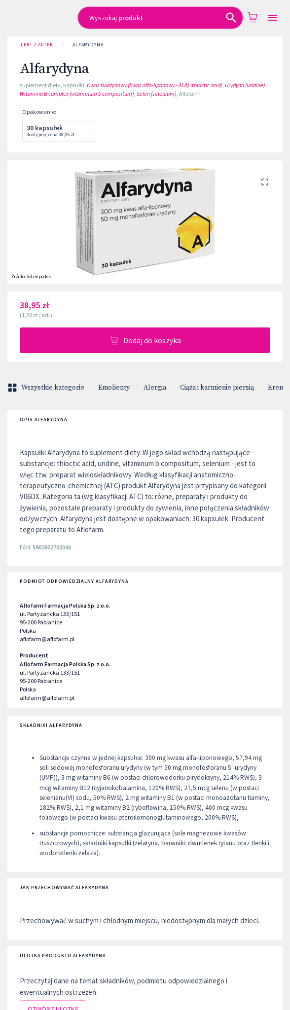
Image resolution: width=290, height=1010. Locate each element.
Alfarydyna (88, 44)
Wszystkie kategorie (46, 388)
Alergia (155, 388)
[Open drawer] (273, 18)
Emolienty (114, 388)
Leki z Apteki (38, 44)
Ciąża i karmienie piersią (217, 388)
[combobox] (160, 17)
